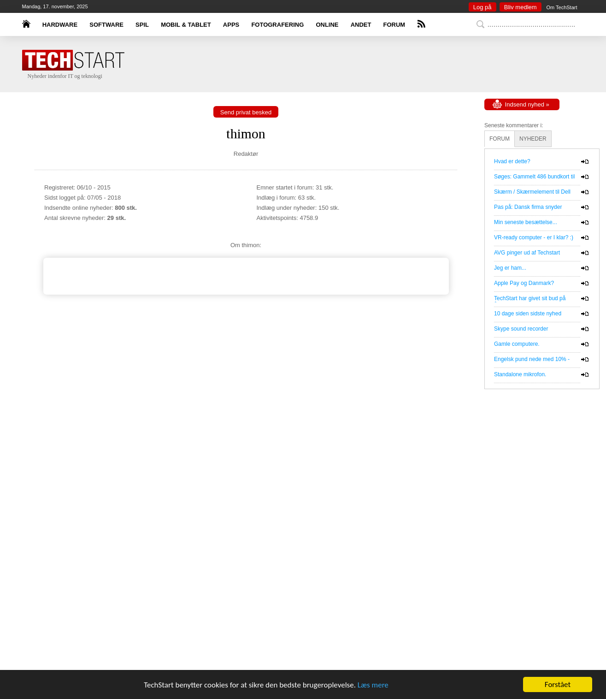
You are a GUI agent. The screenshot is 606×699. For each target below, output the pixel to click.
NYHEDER (533, 139)
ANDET (361, 24)
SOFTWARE (106, 24)
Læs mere (373, 685)
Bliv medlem (520, 7)
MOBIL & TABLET (186, 24)
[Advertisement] (317, 64)
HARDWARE (60, 24)
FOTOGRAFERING (277, 24)
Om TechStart (561, 7)
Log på (482, 7)
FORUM (394, 24)
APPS (231, 24)
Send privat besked (245, 112)
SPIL (142, 24)
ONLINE (327, 24)
